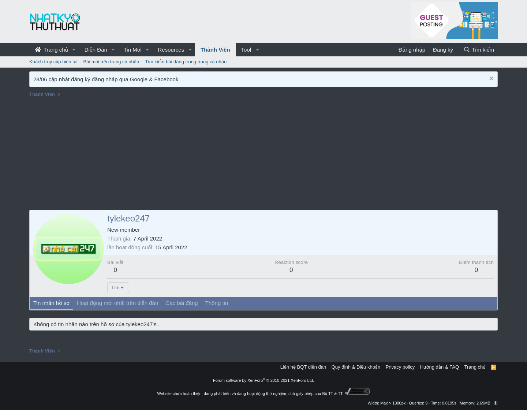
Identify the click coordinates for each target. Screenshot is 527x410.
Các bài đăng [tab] (181, 303)
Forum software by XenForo (263, 380)
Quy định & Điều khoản (356, 367)
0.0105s (449, 403)
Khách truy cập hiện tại (53, 61)
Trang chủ (51, 49)
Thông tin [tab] (216, 303)
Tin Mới (133, 49)
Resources (171, 49)
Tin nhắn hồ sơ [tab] (51, 303)
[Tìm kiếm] (479, 49)
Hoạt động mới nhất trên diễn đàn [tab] (117, 303)
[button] (74, 49)
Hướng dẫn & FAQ (439, 367)
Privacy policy (400, 367)
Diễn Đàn (96, 49)
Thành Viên (215, 49)
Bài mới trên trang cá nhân (111, 61)
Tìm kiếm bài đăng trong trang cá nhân (186, 61)
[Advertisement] (263, 155)
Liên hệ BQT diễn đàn (303, 367)
